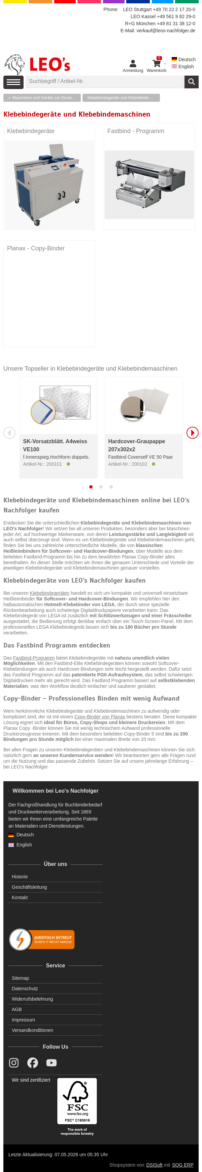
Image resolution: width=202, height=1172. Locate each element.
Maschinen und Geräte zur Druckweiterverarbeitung (46, 97)
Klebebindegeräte (31, 131)
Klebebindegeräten (50, 593)
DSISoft (154, 1165)
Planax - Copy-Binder (36, 248)
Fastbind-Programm (34, 658)
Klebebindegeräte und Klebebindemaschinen (124, 97)
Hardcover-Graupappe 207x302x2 (136, 445)
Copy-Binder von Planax (99, 716)
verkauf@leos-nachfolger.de (165, 30)
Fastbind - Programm (135, 131)
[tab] (91, 487)
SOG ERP (183, 1165)
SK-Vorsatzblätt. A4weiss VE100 (55, 445)
